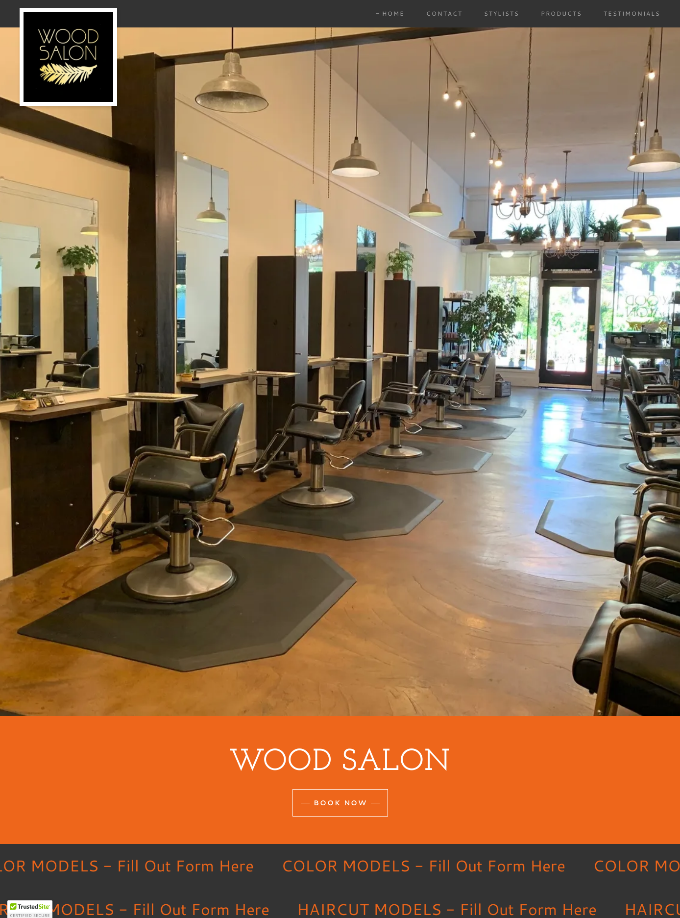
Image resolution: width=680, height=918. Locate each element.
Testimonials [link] (632, 13)
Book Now (340, 803)
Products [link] (561, 13)
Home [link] (393, 13)
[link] (68, 12)
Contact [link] (444, 13)
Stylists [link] (501, 13)
